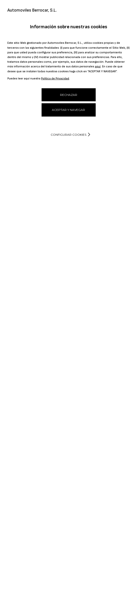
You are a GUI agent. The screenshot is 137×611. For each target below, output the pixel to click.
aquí (98, 66)
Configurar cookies (68, 134)
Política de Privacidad (55, 78)
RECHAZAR (68, 95)
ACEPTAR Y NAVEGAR (68, 110)
